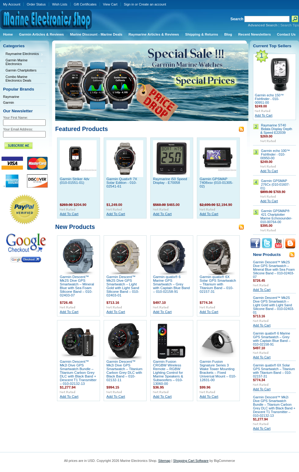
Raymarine (11, 97)
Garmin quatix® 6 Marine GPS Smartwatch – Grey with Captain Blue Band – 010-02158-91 (171, 284)
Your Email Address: (18, 129)
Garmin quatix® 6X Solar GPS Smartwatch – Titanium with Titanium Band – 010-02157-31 (218, 284)
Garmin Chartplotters (21, 70)
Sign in (129, 4)
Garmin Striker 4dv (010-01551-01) (74, 180)
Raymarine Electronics (23, 54)
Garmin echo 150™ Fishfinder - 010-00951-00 (269, 98)
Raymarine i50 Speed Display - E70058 (170, 180)
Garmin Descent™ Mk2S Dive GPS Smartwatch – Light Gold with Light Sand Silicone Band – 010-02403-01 (122, 286)
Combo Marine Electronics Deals (18, 78)
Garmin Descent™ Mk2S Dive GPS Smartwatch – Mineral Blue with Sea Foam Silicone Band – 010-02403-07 (77, 286)
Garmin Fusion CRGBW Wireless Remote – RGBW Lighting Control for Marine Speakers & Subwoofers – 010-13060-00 (168, 372)
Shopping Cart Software (190, 460)
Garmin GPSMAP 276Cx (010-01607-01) (275, 184)
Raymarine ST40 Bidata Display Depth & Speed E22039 (276, 128)
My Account (11, 4)
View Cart (110, 4)
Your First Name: (15, 117)
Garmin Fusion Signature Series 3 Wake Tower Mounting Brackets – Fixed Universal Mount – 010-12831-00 (218, 371)
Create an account (152, 4)
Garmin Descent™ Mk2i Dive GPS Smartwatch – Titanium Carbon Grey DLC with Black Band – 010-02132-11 (124, 371)
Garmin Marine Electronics (23, 62)
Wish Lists (59, 4)
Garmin (8, 102)
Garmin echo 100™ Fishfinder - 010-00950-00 (275, 154)
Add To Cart (69, 214)
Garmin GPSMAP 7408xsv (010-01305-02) (216, 182)
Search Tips (289, 25)
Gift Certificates (85, 4)
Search (236, 19)
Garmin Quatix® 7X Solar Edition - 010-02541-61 (121, 182)
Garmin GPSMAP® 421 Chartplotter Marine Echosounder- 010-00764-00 (276, 216)
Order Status (36, 4)
